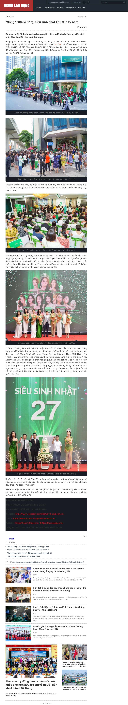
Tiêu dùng (39, 8)
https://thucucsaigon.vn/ (51, 523)
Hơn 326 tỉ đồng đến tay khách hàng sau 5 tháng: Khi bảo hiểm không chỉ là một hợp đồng (59, 589)
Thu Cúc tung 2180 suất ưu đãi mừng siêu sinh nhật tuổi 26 (29, 553)
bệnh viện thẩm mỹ (77, 562)
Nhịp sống (81, 8)
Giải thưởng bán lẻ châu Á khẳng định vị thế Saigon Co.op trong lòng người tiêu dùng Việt (58, 570)
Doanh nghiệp (49, 8)
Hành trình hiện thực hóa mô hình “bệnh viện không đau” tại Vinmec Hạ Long (58, 608)
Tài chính (60, 8)
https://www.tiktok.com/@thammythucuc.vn (34, 518)
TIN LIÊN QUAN (11, 542)
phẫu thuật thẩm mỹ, (34, 562)
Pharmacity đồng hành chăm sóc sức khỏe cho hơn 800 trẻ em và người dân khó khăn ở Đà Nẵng (31, 684)
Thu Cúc (57, 44)
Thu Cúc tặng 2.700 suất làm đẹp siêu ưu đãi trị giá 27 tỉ (28, 547)
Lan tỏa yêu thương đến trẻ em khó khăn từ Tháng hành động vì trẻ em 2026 (58, 627)
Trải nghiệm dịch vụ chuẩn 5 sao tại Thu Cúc (23, 556)
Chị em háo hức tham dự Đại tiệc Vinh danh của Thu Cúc (28, 550)
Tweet (11, 539)
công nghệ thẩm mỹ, (63, 562)
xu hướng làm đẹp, (49, 562)
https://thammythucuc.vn (27, 523)
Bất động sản (71, 8)
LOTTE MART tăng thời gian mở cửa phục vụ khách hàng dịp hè (74, 688)
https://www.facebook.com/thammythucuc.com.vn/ (39, 514)
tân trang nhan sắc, (20, 562)
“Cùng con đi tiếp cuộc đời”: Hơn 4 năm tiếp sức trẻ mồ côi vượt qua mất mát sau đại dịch (74, 664)
